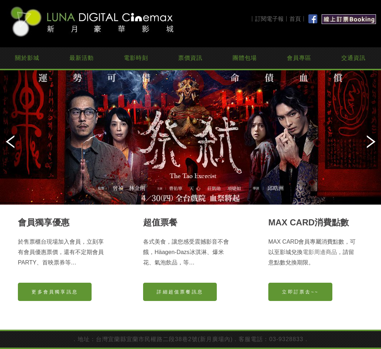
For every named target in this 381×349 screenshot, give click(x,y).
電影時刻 (136, 58)
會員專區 (299, 58)
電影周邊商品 (320, 252)
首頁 (295, 19)
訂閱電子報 (269, 19)
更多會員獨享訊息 (54, 292)
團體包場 (245, 58)
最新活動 (81, 58)
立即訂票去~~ (300, 292)
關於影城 (27, 58)
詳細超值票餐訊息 (180, 292)
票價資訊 (190, 58)
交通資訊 (353, 58)
